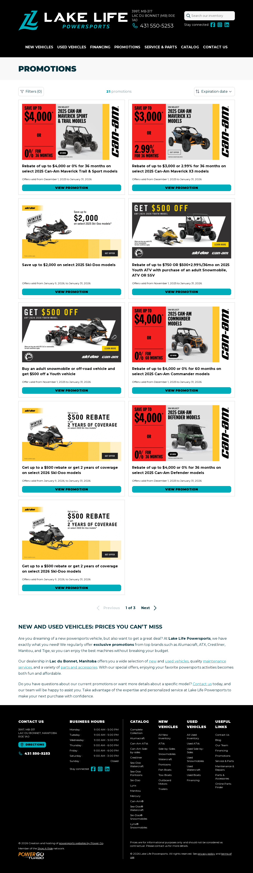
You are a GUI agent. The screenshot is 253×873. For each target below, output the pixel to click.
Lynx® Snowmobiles (138, 825)
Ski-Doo (135, 780)
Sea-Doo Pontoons (136, 773)
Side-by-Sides (166, 748)
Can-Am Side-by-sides (139, 750)
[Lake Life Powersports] (72, 21)
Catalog (190, 47)
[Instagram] (219, 24)
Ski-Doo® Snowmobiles (138, 817)
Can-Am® (137, 801)
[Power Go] (61, 855)
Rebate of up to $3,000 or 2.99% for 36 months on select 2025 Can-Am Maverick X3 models (179, 168)
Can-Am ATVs (139, 743)
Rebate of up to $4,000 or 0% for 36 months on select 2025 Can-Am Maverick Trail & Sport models (69, 168)
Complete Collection (136, 731)
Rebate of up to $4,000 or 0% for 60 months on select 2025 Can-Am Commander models (176, 371)
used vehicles (177, 661)
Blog (218, 740)
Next (149, 608)
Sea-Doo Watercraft (137, 764)
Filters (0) (31, 91)
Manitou (135, 790)
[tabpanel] (94, 745)
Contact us (202, 684)
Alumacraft (137, 738)
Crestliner (136, 757)
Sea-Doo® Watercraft (137, 808)
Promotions (127, 47)
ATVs (161, 743)
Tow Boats (165, 775)
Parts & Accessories (222, 776)
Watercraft (165, 759)
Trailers (162, 789)
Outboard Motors (164, 782)
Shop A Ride (45, 848)
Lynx (133, 785)
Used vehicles (71, 47)
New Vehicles (39, 47)
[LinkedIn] (226, 24)
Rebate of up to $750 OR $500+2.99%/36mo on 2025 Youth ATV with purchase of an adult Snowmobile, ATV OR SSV (180, 270)
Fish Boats (164, 769)
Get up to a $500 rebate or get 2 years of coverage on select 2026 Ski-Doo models (70, 470)
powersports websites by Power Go (81, 843)
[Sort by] (214, 91)
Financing (100, 47)
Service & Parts (161, 47)
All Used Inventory (193, 736)
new (153, 661)
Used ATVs (193, 743)
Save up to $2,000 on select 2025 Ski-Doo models (68, 265)
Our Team (221, 745)
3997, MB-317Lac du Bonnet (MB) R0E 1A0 (153, 15)
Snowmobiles (167, 754)
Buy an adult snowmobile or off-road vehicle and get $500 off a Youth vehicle (68, 371)
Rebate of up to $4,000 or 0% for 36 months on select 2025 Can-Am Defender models (176, 470)
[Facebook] (212, 24)
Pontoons (164, 764)
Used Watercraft (193, 768)
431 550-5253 (153, 26)
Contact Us (215, 47)
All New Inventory (164, 736)
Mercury (135, 796)
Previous (107, 608)
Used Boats (194, 775)
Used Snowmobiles (195, 759)
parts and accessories (79, 667)
